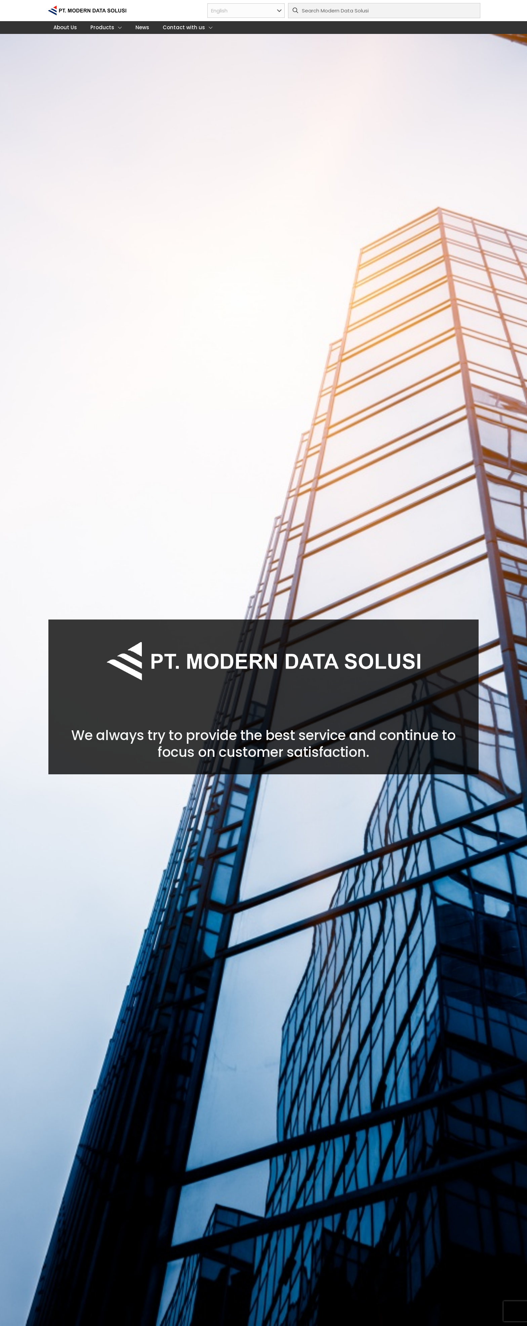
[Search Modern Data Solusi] (384, 10)
